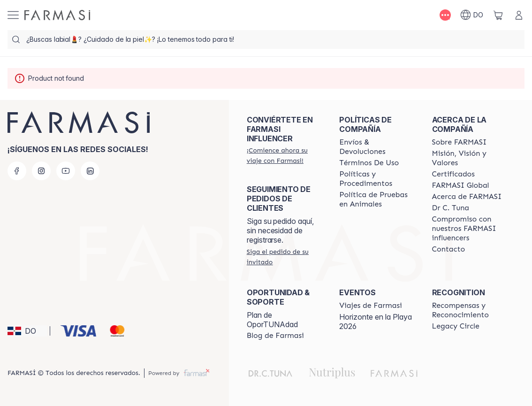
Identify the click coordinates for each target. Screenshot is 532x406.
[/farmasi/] (57, 15)
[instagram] (41, 170)
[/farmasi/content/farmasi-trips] (370, 305)
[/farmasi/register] (284, 155)
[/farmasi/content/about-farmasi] (467, 196)
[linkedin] (90, 170)
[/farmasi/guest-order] (284, 256)
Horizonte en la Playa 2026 (375, 321)
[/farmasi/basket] (498, 15)
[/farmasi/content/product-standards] (453, 174)
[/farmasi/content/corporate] (460, 185)
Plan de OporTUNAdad (272, 319)
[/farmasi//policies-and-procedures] (377, 178)
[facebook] (17, 170)
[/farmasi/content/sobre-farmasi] (459, 142)
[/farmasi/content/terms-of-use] (369, 163)
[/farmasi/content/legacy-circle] (455, 326)
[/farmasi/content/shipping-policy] (377, 147)
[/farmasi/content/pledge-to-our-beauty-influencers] (450, 208)
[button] (27, 331)
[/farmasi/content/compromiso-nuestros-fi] (470, 228)
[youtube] (65, 170)
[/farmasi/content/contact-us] (448, 249)
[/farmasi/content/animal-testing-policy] (377, 199)
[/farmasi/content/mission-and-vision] (470, 158)
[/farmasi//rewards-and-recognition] (470, 310)
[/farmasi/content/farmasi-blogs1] (275, 335)
